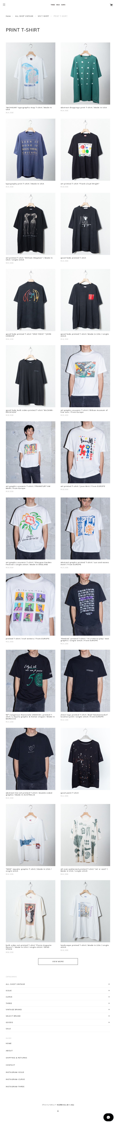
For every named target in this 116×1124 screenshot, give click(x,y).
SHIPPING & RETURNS (16, 1058)
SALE (8, 1029)
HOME (9, 1043)
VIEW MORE (58, 961)
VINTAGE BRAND (14, 1010)
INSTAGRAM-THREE (15, 1087)
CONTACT (10, 1065)
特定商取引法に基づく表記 (65, 1105)
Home (8, 16)
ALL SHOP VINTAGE (24, 16)
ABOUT (9, 1051)
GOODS (9, 1022)
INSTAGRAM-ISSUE (15, 1072)
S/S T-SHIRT (43, 16)
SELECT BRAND (13, 1016)
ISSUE (9, 991)
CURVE (9, 997)
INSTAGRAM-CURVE (15, 1079)
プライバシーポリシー (49, 1105)
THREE (9, 1003)
